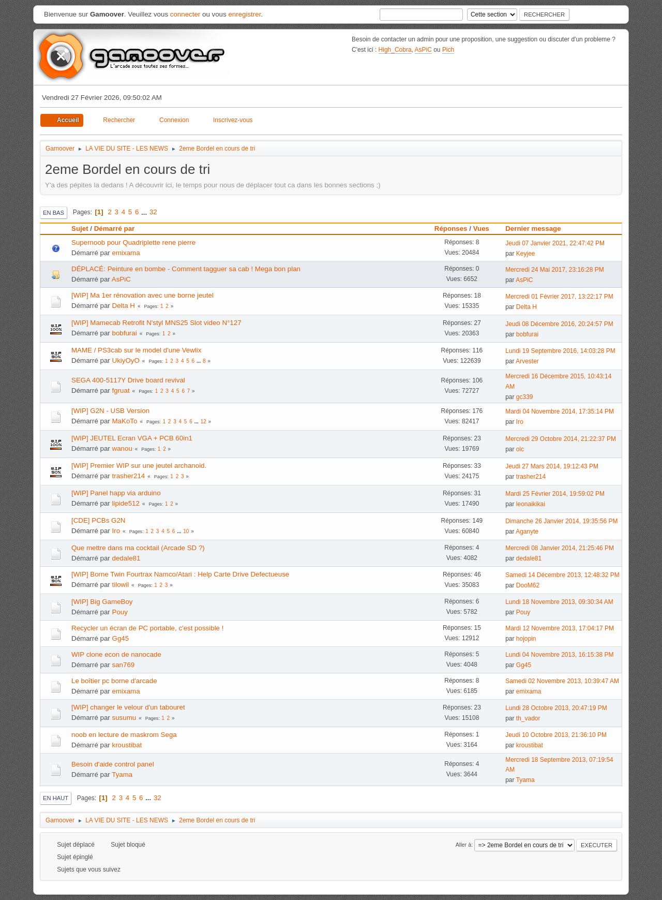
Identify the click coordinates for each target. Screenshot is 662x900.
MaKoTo (125, 421)
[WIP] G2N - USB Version (110, 411)
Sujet (79, 228)
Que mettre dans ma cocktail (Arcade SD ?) (138, 548)
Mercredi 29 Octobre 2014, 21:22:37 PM (560, 438)
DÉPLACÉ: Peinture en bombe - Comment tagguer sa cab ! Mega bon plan (185, 269)
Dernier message (537, 228)
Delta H (123, 305)
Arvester (527, 361)
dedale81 (126, 558)
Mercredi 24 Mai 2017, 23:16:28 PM (554, 269)
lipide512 (126, 503)
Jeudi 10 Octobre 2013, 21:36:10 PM (556, 735)
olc (520, 449)
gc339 (524, 397)
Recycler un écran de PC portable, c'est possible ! (147, 628)
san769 (123, 665)
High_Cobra (395, 49)
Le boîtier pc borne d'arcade (114, 681)
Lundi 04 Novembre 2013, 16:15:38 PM (559, 654)
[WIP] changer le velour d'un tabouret (128, 707)
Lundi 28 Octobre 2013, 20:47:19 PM (556, 708)
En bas (53, 213)
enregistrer (244, 14)
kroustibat (127, 745)
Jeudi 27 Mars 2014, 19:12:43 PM (551, 466)
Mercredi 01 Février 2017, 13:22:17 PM (559, 296)
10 (186, 531)
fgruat (121, 390)
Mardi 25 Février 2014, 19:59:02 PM (555, 493)
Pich (448, 49)
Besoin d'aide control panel (112, 764)
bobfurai (124, 333)
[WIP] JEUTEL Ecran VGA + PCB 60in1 (131, 438)
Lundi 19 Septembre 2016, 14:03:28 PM (560, 351)
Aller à (464, 845)
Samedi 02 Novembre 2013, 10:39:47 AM (562, 681)
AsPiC (423, 49)
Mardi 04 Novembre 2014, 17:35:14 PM (559, 411)
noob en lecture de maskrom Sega (124, 735)
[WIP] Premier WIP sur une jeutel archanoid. (138, 465)
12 (203, 421)
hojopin (526, 638)
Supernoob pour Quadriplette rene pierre (133, 242)
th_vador (528, 718)
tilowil (120, 584)
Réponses (451, 228)
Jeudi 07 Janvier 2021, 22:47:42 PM (555, 243)
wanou (122, 448)
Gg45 (120, 638)
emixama (126, 253)
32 (153, 212)
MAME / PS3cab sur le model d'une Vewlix (136, 350)
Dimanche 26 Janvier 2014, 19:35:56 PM (561, 521)
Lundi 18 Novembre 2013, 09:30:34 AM (559, 602)
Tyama (122, 774)
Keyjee (525, 253)
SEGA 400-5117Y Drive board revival (128, 380)
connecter (185, 14)
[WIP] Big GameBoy (102, 602)
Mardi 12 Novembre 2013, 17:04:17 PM (559, 628)
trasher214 (128, 476)
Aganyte (527, 531)
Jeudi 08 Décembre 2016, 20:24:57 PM (559, 324)
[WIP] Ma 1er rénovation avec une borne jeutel (142, 295)
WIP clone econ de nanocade (116, 654)
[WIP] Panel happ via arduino (116, 493)
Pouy (120, 612)
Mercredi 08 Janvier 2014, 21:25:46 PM (559, 548)
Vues (481, 228)
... (145, 212)
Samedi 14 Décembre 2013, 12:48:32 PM (562, 575)
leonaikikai (530, 504)
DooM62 (527, 585)
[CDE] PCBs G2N (98, 520)
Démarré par (114, 228)
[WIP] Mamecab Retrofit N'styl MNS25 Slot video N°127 (156, 323)
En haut (55, 798)
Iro (519, 421)
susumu (124, 717)
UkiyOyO (126, 360)
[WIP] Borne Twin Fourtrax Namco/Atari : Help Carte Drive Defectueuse (180, 574)
